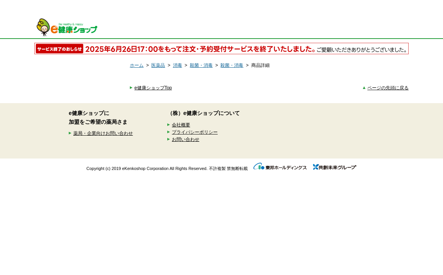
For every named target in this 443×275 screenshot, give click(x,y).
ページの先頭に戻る (388, 88)
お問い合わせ (185, 139)
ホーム (137, 65)
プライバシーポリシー (195, 132)
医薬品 (158, 65)
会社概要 (181, 125)
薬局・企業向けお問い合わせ (103, 133)
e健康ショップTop (153, 88)
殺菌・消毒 (201, 65)
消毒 (177, 65)
